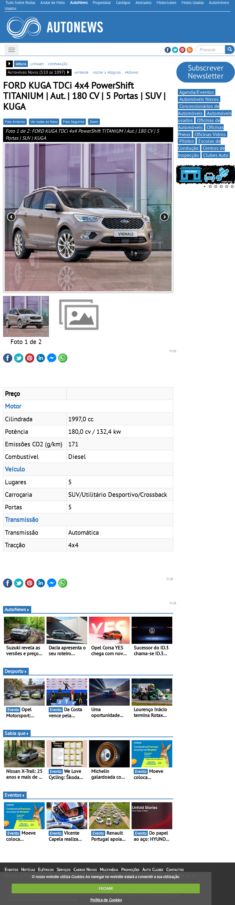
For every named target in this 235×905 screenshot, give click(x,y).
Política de (105, 900)
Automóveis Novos (199, 99)
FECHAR (106, 888)
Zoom (94, 121)
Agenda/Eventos (196, 92)
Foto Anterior (15, 121)
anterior (81, 72)
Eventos (15, 795)
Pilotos (186, 141)
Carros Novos (85, 869)
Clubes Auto (215, 155)
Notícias (28, 869)
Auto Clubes (152, 869)
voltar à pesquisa (107, 72)
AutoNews (17, 609)
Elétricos (46, 869)
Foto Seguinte (73, 121)
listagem (37, 63)
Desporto (16, 671)
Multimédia (109, 869)
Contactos (175, 869)
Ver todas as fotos (44, 121)
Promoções (130, 869)
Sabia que (17, 733)
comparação (57, 63)
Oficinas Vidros (210, 134)
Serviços (63, 869)
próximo (131, 72)
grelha (21, 63)
